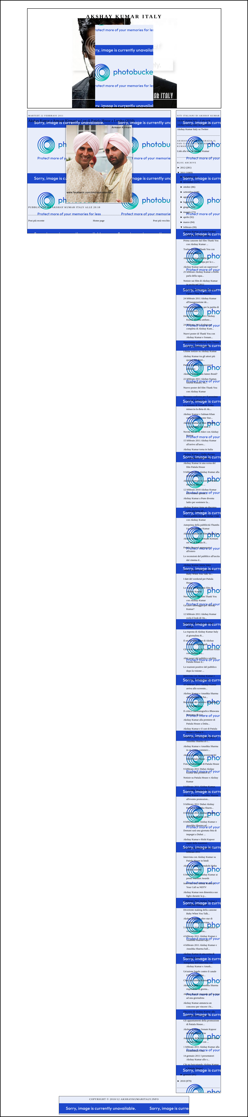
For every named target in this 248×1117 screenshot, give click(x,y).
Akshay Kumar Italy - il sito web (193, 120)
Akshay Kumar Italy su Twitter (192, 129)
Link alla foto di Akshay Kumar (193, 151)
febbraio (187, 227)
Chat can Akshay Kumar (195, 980)
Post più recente (36, 220)
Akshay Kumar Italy (124, 16)
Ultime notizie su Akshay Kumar (199, 351)
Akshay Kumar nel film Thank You (201, 533)
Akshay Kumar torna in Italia (198, 449)
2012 (182, 167)
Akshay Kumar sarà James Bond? (200, 373)
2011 (182, 172)
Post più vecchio (161, 220)
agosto (186, 196)
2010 (182, 1080)
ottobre (186, 186)
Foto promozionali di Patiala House (201, 763)
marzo (186, 222)
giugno (186, 207)
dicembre (188, 176)
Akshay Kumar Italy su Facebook (194, 124)
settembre (188, 191)
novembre (188, 181)
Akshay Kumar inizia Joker (197, 565)
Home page (99, 220)
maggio (187, 212)
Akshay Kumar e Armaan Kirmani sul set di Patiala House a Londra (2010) (81, 121)
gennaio (187, 1074)
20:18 (96, 207)
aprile (186, 217)
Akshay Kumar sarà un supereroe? (200, 266)
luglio (186, 202)
